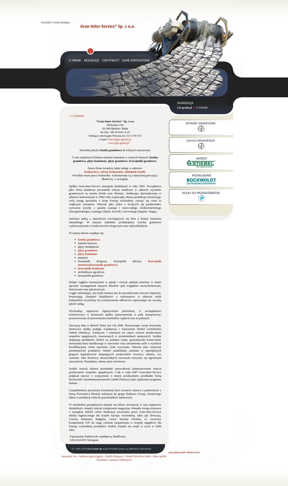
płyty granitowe (88, 250)
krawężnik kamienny (91, 268)
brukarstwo (91, 171)
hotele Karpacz (114, 456)
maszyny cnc (69, 456)
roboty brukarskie (111, 171)
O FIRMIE (202, 107)
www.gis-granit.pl (118, 143)
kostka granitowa (89, 239)
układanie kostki (134, 171)
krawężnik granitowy (103, 264)
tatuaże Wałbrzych (120, 459)
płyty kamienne (87, 254)
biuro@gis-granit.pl (119, 139)
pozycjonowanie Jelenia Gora (184, 452)
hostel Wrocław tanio (138, 456)
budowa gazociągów (91, 456)
